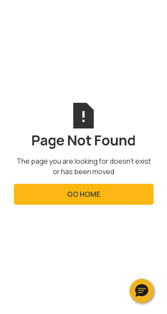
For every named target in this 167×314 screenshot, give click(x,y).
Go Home (83, 194)
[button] (142, 291)
